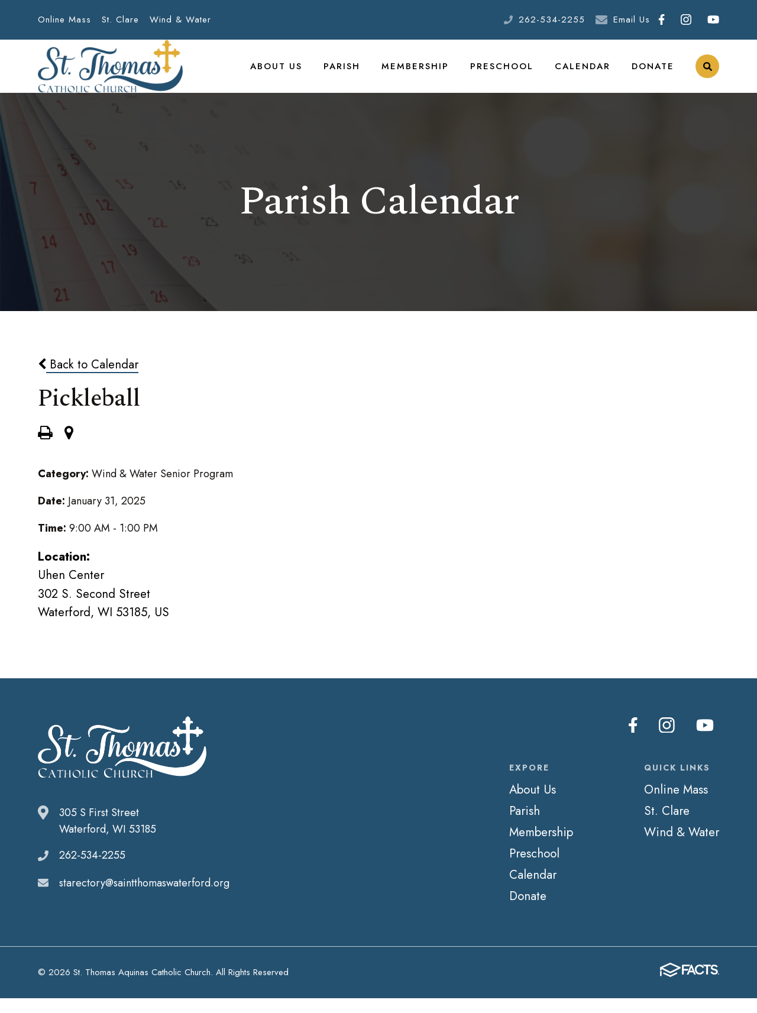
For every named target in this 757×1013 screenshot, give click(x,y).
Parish (354, 73)
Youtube (713, 19)
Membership (424, 73)
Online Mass (64, 19)
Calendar (584, 73)
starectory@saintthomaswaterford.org (144, 897)
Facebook (661, 19)
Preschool (506, 73)
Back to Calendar (88, 379)
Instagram (686, 19)
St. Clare (120, 19)
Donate (653, 73)
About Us (290, 73)
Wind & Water (180, 19)
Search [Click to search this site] (707, 74)
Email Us (631, 19)
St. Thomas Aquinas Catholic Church (110, 74)
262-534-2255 (552, 19)
